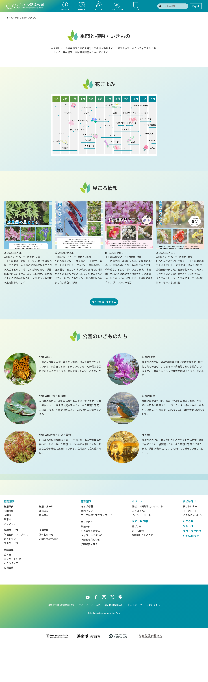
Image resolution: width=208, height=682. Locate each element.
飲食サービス (11, 580)
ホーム (9, 17)
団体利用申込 (46, 572)
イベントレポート (141, 552)
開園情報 (9, 548)
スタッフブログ (192, 568)
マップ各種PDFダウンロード (96, 552)
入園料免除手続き (48, 576)
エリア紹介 (87, 559)
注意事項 (44, 548)
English (195, 6)
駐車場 (7, 556)
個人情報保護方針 (113, 642)
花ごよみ (136, 563)
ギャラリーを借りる (91, 572)
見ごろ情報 (138, 568)
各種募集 (9, 587)
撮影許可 (44, 552)
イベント (137, 539)
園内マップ (87, 548)
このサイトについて (89, 642)
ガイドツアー (11, 576)
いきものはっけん (192, 552)
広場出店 (9, 605)
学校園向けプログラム (16, 572)
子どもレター (190, 544)
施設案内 (86, 539)
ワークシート (190, 548)
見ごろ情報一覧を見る (104, 302)
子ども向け (189, 539)
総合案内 (9, 539)
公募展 (7, 592)
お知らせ (188, 559)
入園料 (7, 552)
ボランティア (11, 600)
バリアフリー (11, 561)
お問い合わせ (191, 573)
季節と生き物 (140, 559)
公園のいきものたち (142, 572)
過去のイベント (140, 548)
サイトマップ (135, 642)
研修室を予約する (90, 568)
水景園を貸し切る (90, 577)
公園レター (189, 563)
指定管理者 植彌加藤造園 (61, 642)
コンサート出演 (12, 596)
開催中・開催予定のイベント (147, 544)
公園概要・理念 (89, 581)
